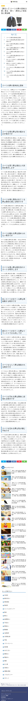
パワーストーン (8, 643)
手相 (5, 640)
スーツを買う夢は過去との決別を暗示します (15, 44)
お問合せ (3, 700)
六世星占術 (7, 636)
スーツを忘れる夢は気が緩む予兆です (15, 76)
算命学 (6, 605)
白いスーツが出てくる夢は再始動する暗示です (15, 60)
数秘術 (6, 629)
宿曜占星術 (7, 671)
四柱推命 (6, 601)
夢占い (3, 5)
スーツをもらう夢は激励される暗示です (15, 68)
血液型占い (7, 619)
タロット (6, 678)
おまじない (7, 650)
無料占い (6, 653)
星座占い (6, 626)
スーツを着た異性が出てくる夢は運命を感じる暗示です (15, 48)
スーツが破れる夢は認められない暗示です (15, 52)
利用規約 (3, 697)
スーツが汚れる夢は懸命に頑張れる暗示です (15, 72)
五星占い (6, 667)
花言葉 (6, 647)
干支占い (6, 622)
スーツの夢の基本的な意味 (13, 37)
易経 (5, 660)
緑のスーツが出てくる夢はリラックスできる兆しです (15, 64)
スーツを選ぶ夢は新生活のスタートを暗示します (15, 56)
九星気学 (6, 633)
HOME (6, 595)
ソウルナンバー (8, 674)
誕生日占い (7, 598)
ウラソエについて (6, 694)
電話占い (6, 657)
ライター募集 (4, 695)
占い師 (6, 664)
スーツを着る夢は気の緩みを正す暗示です (15, 40)
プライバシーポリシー (7, 698)
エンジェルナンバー (9, 608)
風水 (5, 612)
